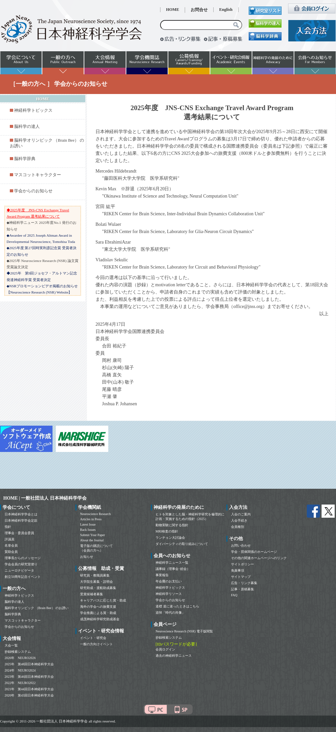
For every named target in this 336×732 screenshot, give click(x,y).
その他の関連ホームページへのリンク (259, 558)
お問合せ (199, 10)
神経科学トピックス (33, 110)
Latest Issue (88, 524)
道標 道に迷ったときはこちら (177, 606)
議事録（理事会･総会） (173, 569)
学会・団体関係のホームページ (254, 552)
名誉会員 (11, 545)
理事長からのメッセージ (23, 558)
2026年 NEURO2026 (20, 658)
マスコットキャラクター (37, 175)
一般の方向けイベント (96, 644)
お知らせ (86, 556)
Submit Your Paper (92, 535)
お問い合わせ (241, 545)
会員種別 (237, 527)
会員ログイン (165, 649)
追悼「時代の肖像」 (170, 612)
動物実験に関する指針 (172, 525)
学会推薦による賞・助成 (98, 613)
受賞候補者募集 (91, 594)
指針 (8, 527)
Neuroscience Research (95, 514)
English (226, 9)
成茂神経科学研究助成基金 (99, 619)
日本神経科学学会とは (21, 514)
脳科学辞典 (24, 158)
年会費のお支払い (169, 581)
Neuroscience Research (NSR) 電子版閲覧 (184, 631)
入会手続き (239, 520)
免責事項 (237, 570)
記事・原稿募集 (242, 589)
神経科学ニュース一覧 (172, 562)
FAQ (234, 595)
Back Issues (88, 529)
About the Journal (92, 540)
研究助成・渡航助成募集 (98, 588)
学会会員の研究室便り (21, 564)
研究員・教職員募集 (95, 575)
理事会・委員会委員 (19, 533)
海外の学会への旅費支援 (98, 606)
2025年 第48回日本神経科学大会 (29, 664)
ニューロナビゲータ (19, 570)
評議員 (9, 539)
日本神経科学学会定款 (21, 520)
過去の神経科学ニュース (174, 655)
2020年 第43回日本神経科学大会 (29, 695)
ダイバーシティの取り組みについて (182, 544)
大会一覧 (11, 645)
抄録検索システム (18, 651)
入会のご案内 (241, 514)
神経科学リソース (169, 594)
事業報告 (162, 575)
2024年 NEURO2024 (20, 670)
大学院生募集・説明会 (96, 581)
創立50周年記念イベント (23, 577)
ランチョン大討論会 (170, 537)
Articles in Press (91, 519)
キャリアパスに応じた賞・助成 (103, 600)
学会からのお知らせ (33, 191)
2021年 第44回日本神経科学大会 (29, 689)
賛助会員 (11, 552)
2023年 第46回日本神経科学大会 (29, 676)
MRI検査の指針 (167, 531)
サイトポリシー (242, 564)
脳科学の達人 (27, 126)
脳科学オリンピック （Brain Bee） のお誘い (37, 608)
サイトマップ (241, 577)
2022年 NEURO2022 (20, 683)
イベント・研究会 (93, 638)
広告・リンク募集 (244, 583)
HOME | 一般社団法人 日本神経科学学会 (45, 498)
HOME (172, 9)
